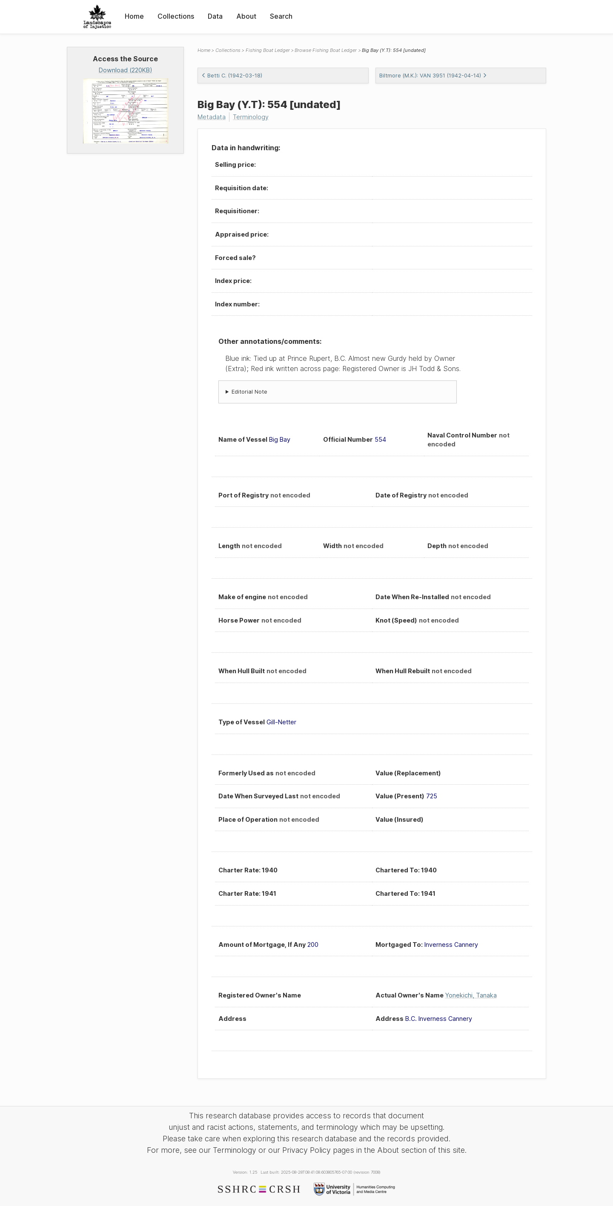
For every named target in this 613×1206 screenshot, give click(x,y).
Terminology (251, 116)
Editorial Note (249, 392)
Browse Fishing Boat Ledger (326, 50)
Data (215, 16)
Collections (176, 16)
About (246, 16)
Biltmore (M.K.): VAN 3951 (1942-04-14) (433, 75)
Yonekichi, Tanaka (471, 995)
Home (134, 16)
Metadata (212, 116)
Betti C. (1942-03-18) (231, 75)
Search (281, 16)
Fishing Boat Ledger (268, 50)
